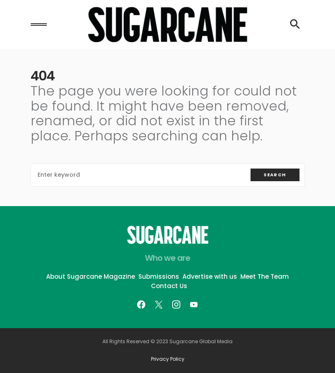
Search (275, 174)
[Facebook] (141, 304)
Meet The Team (264, 276)
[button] (39, 24)
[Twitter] (159, 304)
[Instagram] (176, 304)
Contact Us (169, 286)
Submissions (158, 276)
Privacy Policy (167, 359)
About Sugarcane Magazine (90, 276)
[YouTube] (194, 304)
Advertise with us (209, 276)
